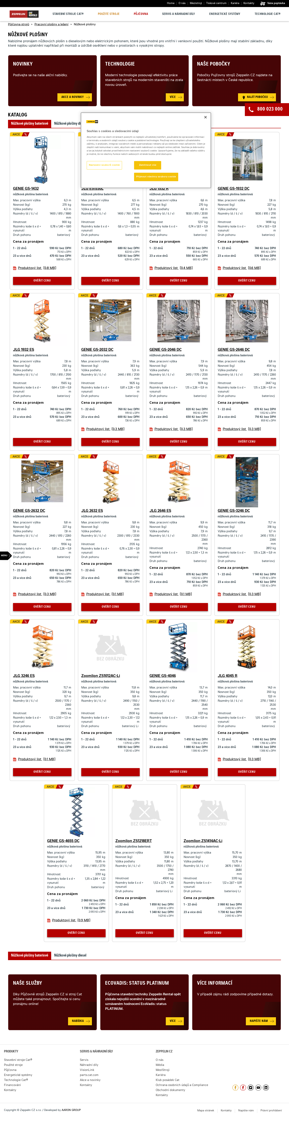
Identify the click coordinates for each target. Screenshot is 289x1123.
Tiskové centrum (216, 3)
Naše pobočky (213, 64)
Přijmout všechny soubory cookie (156, 177)
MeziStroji (163, 1070)
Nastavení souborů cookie (104, 165)
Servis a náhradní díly (178, 14)
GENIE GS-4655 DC (63, 841)
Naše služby (27, 983)
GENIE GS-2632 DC (29, 511)
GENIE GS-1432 (26, 189)
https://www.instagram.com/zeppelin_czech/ (251, 1088)
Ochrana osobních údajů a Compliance (182, 1085)
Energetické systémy (224, 14)
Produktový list (37, 268)
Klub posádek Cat (167, 1080)
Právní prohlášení (271, 1111)
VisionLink (87, 1070)
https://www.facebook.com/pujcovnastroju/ (243, 1088)
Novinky (23, 64)
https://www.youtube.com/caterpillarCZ (258, 1088)
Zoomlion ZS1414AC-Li (203, 841)
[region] (146, 150)
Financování (12, 1085)
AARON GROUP (71, 1110)
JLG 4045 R (227, 676)
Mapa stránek (205, 1111)
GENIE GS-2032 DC (97, 350)
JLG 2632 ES (92, 511)
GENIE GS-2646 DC (234, 350)
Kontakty (248, 3)
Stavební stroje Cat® (68, 14)
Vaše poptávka (276, 3)
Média (160, 1065)
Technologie (120, 64)
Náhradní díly (89, 1065)
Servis (84, 1060)
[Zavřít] (205, 117)
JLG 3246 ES (24, 676)
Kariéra (235, 3)
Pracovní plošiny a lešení (51, 24)
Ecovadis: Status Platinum (137, 983)
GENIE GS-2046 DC (166, 350)
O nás (182, 3)
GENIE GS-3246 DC (234, 511)
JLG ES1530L (92, 189)
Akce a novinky (90, 1080)
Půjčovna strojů (18, 24)
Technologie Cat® (268, 14)
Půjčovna (141, 14)
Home (170, 3)
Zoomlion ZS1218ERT (133, 841)
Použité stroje (109, 14)
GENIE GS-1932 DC (233, 189)
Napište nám (246, 1111)
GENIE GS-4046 (163, 676)
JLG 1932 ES (23, 350)
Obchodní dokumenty (170, 1090)
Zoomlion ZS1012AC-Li (100, 676)
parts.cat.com (89, 1075)
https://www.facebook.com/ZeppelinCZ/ (235, 1088)
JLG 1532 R (159, 189)
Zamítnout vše (147, 165)
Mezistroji (196, 3)
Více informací (214, 983)
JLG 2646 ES (160, 511)
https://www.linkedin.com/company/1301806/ (266, 1088)
